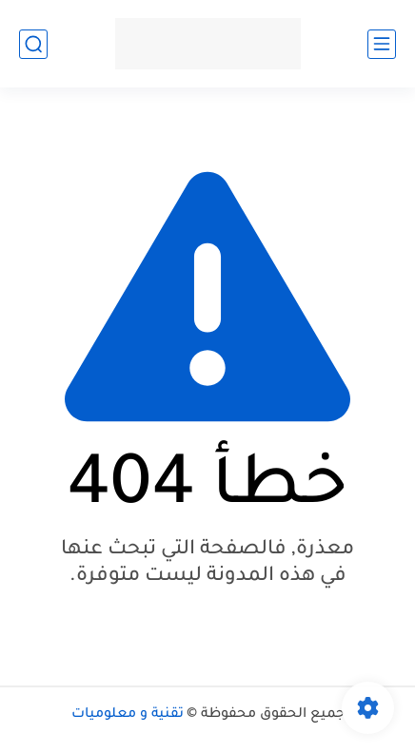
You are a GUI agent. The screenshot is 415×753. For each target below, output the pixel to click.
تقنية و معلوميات (127, 715)
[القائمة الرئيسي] (381, 44)
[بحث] (33, 44)
